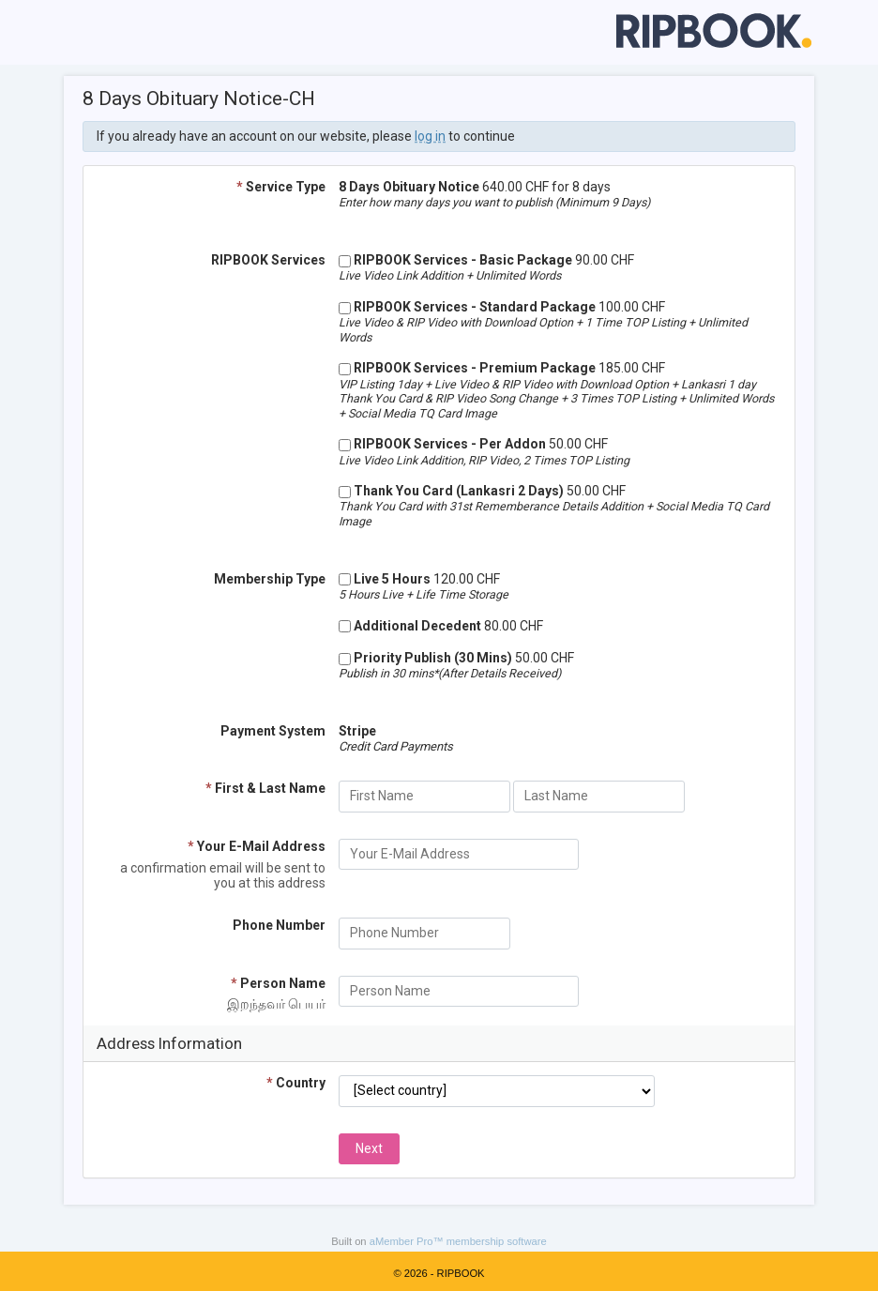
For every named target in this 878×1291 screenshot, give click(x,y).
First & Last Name (265, 788)
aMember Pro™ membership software (458, 1241)
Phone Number (279, 925)
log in (430, 136)
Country (295, 1082)
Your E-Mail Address (256, 846)
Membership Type (269, 578)
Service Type (280, 186)
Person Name (278, 983)
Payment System (272, 730)
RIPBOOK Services (268, 259)
